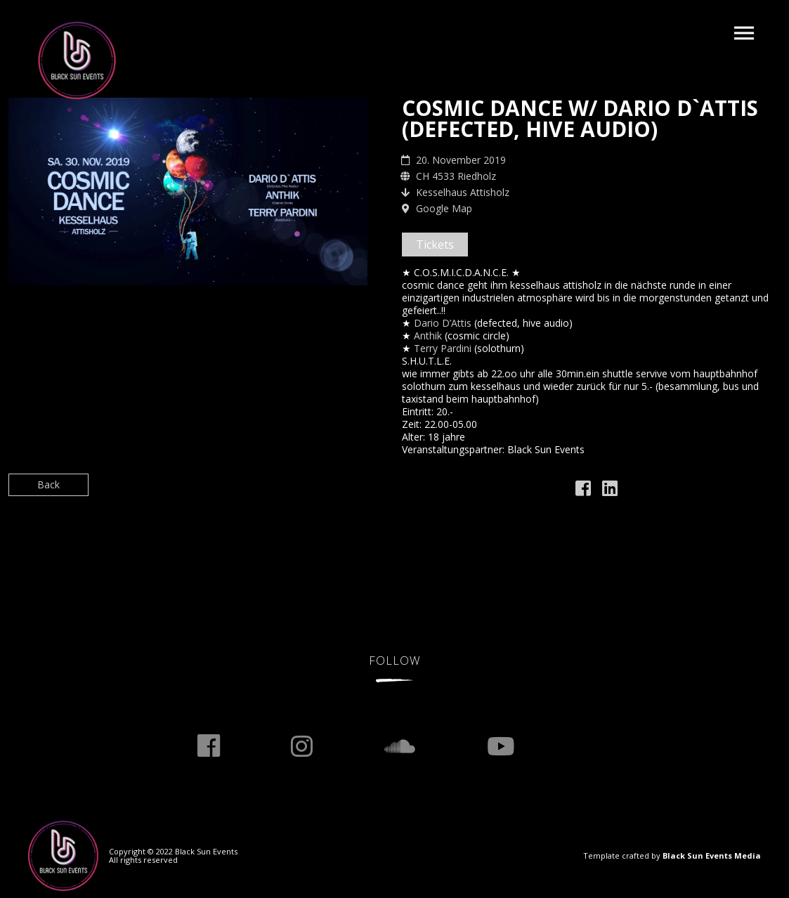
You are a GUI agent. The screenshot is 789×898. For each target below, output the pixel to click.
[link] (442, 323)
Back (48, 484)
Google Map (444, 208)
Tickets (435, 244)
